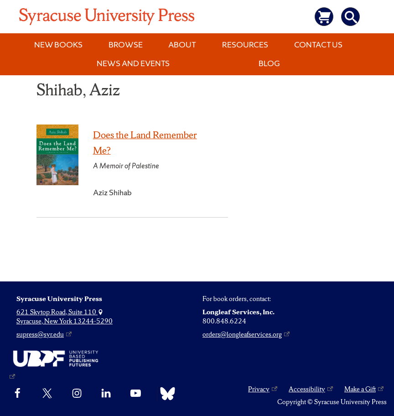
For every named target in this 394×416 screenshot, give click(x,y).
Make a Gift (360, 389)
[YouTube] (135, 393)
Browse (126, 44)
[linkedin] (106, 393)
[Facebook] (17, 393)
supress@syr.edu (40, 334)
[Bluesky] (165, 393)
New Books (58, 44)
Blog (269, 63)
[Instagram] (77, 393)
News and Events (133, 63)
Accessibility (307, 389)
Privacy (259, 389)
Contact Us (318, 44)
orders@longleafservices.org (242, 334)
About (182, 44)
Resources (245, 44)
